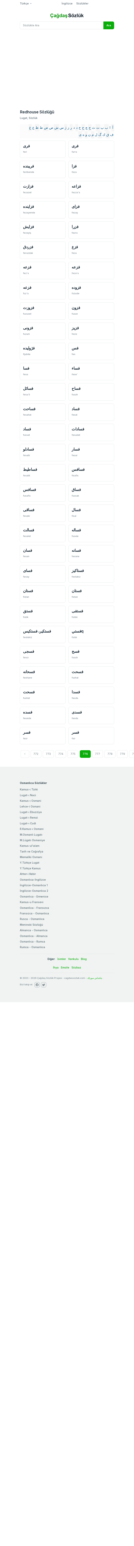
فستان (28, 590)
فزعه (27, 267)
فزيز (75, 328)
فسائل (28, 388)
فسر (26, 732)
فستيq (78, 631)
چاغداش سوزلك (94, 978)
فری (26, 146)
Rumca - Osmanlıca (32, 947)
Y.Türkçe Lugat (29, 862)
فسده (27, 712)
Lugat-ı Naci (28, 795)
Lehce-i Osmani (30, 806)
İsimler (61, 959)
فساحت (29, 409)
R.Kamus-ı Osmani (32, 828)
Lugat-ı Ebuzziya (31, 812)
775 (73, 753)
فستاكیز (78, 570)
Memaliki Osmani (31, 857)
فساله (76, 530)
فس (75, 348)
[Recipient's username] (62, 25)
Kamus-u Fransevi (31, 902)
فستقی (77, 611)
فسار (76, 449)
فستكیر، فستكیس (37, 631)
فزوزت (28, 307)
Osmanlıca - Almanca (34, 936)
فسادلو (28, 449)
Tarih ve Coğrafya (31, 851)
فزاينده (28, 206)
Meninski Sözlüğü (31, 924)
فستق (27, 611)
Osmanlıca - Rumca (32, 941)
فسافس (78, 469)
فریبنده (28, 166)
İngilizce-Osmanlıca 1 (34, 885)
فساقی (28, 509)
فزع (75, 247)
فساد (75, 409)
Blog (84, 959)
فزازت (28, 186)
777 (97, 753)
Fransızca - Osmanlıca (34, 913)
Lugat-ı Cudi (28, 823)
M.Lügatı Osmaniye (32, 840)
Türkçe (24, 3)
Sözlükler (82, 3)
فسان (27, 550)
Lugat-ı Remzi (29, 817)
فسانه (76, 550)
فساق (76, 489)
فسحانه (29, 671)
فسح (75, 651)
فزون (76, 307)
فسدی (77, 712)
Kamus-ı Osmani (30, 800)
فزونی (28, 328)
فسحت (77, 671)
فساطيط (30, 469)
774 (60, 753)
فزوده (76, 287)
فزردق (28, 247)
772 (35, 753)
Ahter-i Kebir (28, 873)
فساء (76, 368)
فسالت (28, 530)
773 (48, 753)
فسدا (76, 692)
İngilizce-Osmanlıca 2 (34, 890)
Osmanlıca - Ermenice (34, 896)
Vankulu (73, 959)
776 (85, 753)
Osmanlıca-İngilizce (33, 879)
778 (109, 753)
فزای (75, 206)
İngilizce (67, 3)
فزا (74, 166)
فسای (27, 570)
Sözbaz (76, 967)
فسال (76, 509)
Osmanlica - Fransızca (34, 907)
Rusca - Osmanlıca (32, 918)
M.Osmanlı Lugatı (31, 834)
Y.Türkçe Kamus (30, 868)
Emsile (65, 967)
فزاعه (76, 186)
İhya (56, 967)
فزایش (28, 226)
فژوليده (29, 348)
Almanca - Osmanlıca (34, 930)
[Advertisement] (35, 69)
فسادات (78, 429)
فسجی (28, 651)
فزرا (75, 226)
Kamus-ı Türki (29, 789)
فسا (26, 368)
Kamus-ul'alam (29, 845)
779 (122, 753)
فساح (76, 388)
